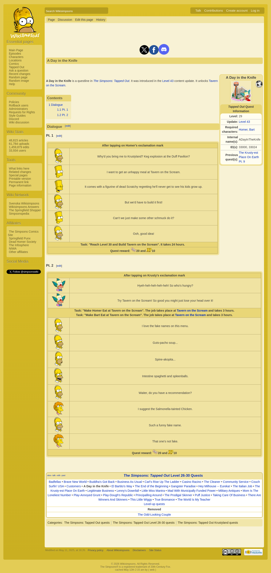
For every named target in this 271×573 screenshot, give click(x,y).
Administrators (18, 108)
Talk (198, 10)
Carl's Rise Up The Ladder (162, 481)
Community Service (236, 481)
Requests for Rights (22, 112)
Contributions (213, 10)
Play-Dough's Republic (118, 495)
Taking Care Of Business (229, 495)
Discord (14, 119)
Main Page (16, 50)
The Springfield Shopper (25, 210)
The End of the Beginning (151, 486)
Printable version (20, 178)
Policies (14, 102)
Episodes (15, 53)
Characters (16, 57)
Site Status (155, 550)
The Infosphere (19, 245)
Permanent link (19, 182)
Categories (54, 522)
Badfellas (55, 481)
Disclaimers (139, 550)
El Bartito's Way (121, 486)
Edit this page (84, 19)
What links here (19, 168)
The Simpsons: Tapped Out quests (87, 522)
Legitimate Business (100, 490)
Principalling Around (149, 495)
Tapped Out (16, 67)
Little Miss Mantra (153, 490)
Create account (237, 10)
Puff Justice (202, 495)
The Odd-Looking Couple (154, 514)
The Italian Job (242, 486)
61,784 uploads (19, 143)
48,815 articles (18, 140)
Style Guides (17, 115)
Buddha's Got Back (102, 481)
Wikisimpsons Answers (24, 206)
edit (68, 125)
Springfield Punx (19, 238)
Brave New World (75, 481)
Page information (20, 185)
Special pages (18, 175)
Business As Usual (129, 481)
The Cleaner (212, 481)
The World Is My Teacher (193, 499)
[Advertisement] (23, 338)
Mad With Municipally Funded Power (191, 490)
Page (51, 19)
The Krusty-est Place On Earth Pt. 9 (249, 157)
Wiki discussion (19, 122)
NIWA (13, 248)
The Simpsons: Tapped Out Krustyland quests (208, 522)
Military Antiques (229, 490)
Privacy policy (95, 550)
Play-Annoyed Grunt (87, 495)
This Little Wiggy (141, 499)
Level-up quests (154, 504)
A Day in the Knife (96, 486)
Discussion (65, 19)
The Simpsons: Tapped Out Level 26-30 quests (144, 522)
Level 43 (244, 121)
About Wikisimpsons (118, 550)
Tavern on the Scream (192, 310)
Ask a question (18, 70)
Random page (18, 77)
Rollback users (18, 105)
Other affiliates (18, 252)
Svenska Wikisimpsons (24, 203)
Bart (252, 129)
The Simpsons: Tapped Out (111, 81)
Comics (14, 63)
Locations (15, 60)
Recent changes (19, 74)
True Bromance (165, 499)
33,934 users (17, 150)
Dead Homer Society (22, 241)
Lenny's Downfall (128, 490)
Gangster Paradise (183, 486)
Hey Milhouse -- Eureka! (214, 486)
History (100, 19)
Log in (255, 10)
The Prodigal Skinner (178, 495)
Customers (73, 486)
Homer (243, 129)
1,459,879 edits (19, 147)
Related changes (20, 172)
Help (12, 84)
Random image (19, 80)
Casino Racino (191, 481)
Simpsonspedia (19, 213)
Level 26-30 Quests (187, 476)
